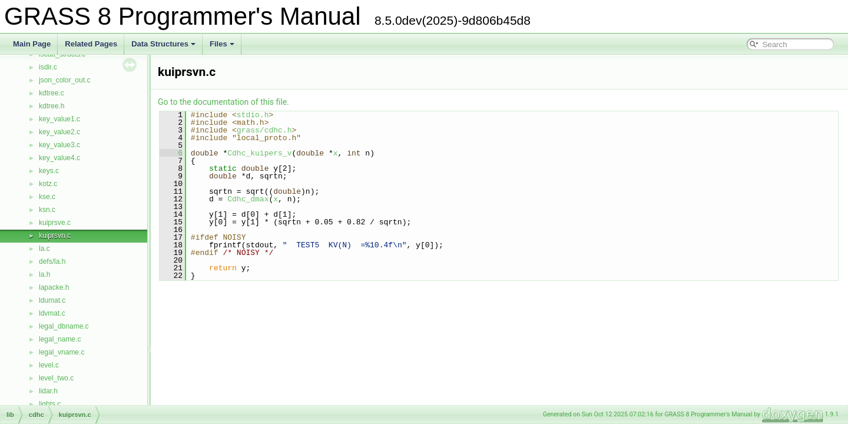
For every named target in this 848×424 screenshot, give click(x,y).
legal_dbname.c (64, 326)
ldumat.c (52, 300)
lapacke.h (54, 287)
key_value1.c (59, 119)
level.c (49, 365)
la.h (44, 274)
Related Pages (91, 43)
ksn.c (47, 210)
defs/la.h (52, 261)
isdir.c (48, 67)
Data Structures (163, 43)
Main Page (32, 43)
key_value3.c (59, 145)
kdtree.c (51, 93)
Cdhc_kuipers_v (259, 153)
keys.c (49, 171)
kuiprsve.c (55, 222)
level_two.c (56, 378)
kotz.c (48, 184)
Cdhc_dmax (248, 199)
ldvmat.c (52, 313)
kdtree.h (51, 106)
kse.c (47, 197)
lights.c (50, 404)
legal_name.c (60, 339)
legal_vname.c (61, 352)
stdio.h (253, 115)
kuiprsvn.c (55, 235)
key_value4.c (59, 158)
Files (222, 43)
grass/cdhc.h (264, 130)
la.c (44, 248)
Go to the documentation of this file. (223, 102)
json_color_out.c (64, 80)
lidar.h (48, 391)
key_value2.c (59, 132)
